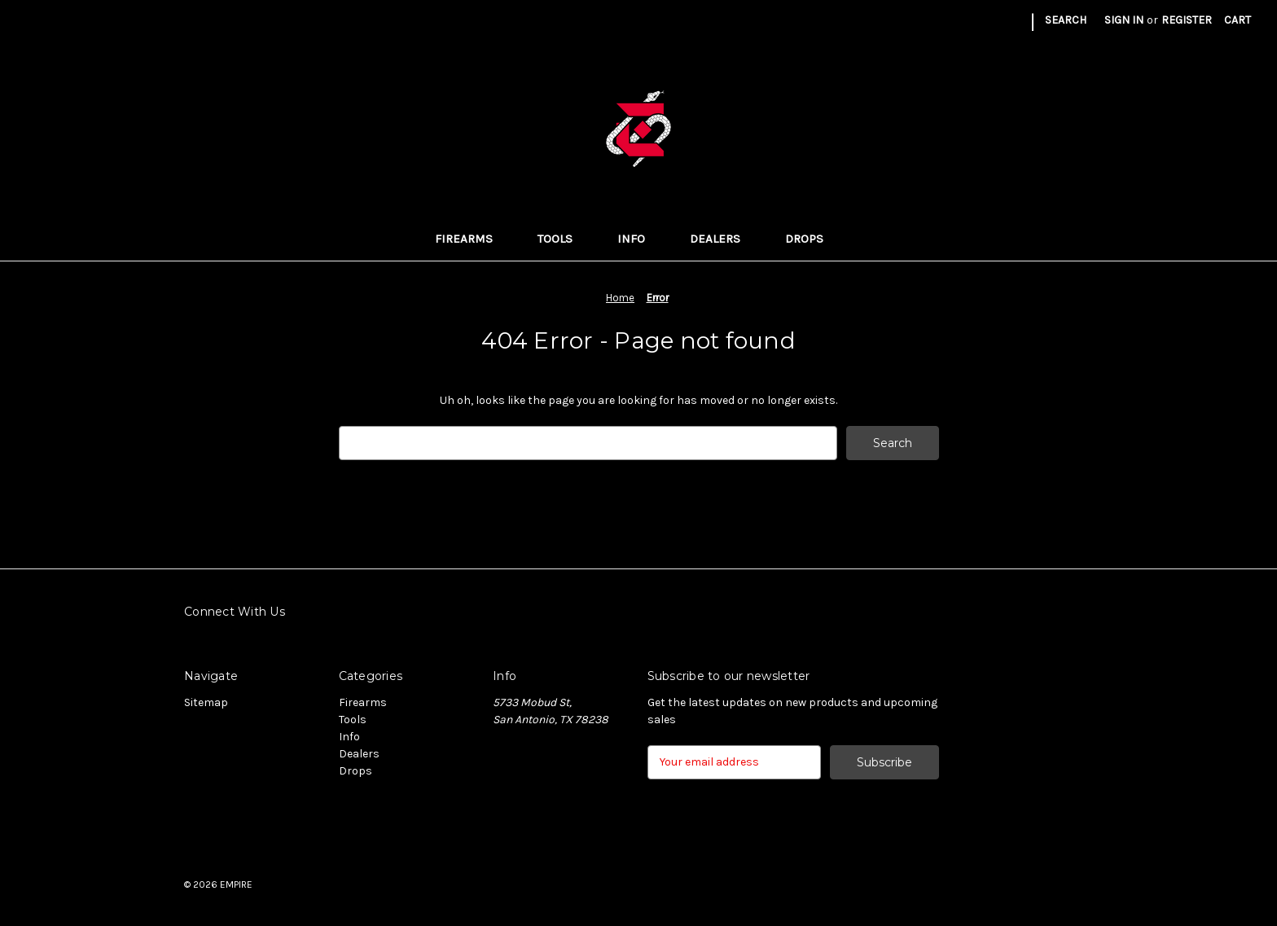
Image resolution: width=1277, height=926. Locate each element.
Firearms (473, 238)
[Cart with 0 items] (1237, 20)
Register (1186, 20)
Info (640, 238)
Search (1065, 20)
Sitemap (206, 702)
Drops (813, 238)
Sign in (1123, 20)
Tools (564, 238)
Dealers (724, 238)
